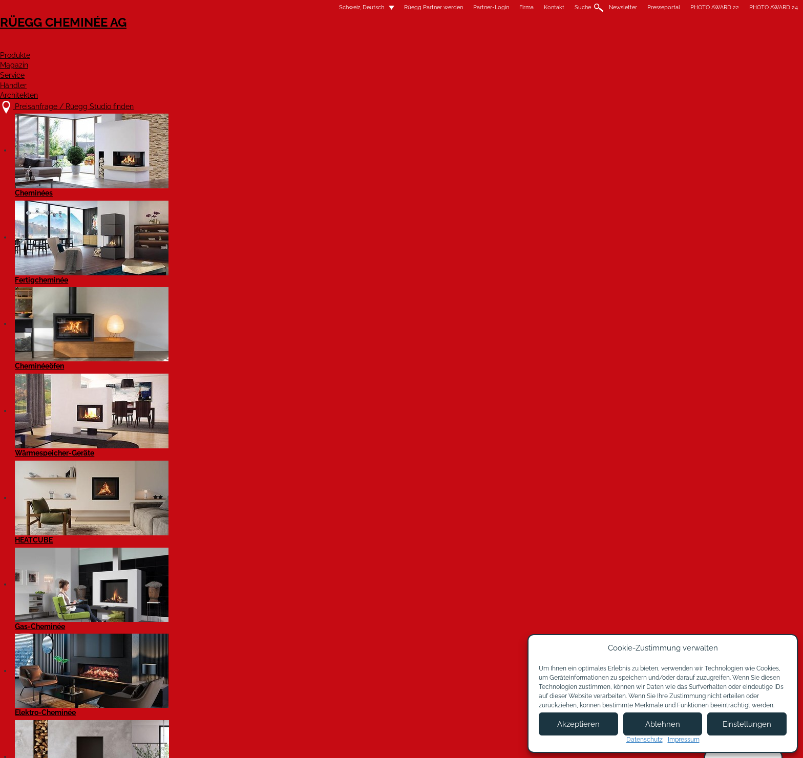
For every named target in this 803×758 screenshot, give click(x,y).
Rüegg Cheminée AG (212, 38)
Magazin (430, 44)
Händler (544, 44)
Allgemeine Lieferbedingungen (415, 745)
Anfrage (200, 491)
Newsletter (462, 7)
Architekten (613, 44)
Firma (365, 7)
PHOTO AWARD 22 (554, 7)
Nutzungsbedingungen (452, 735)
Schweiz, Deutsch (194, 7)
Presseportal (503, 7)
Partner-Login (330, 7)
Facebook (170, 522)
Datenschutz (644, 739)
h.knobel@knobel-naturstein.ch (217, 352)
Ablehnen (662, 724)
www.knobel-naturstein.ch (208, 363)
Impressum (383, 735)
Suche (422, 7)
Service (487, 44)
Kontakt (393, 7)
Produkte (368, 44)
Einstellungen (747, 724)
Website (291, 491)
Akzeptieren (578, 724)
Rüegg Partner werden (272, 7)
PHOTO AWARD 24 (612, 7)
